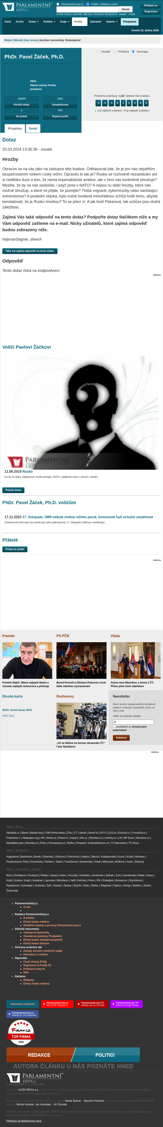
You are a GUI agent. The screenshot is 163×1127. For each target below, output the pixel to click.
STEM (132, 14)
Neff (73, 880)
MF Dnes (129, 837)
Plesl (26, 861)
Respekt (81, 843)
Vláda (115, 636)
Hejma (85, 856)
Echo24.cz (124, 832)
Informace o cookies (35, 954)
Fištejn (44, 875)
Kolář (9, 880)
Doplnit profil (60, 116)
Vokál (97, 861)
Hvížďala (84, 875)
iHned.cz (63, 837)
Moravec (140, 856)
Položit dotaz (22, 104)
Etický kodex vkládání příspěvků (43, 939)
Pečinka (82, 880)
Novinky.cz (32, 843)
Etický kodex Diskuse (36, 943)
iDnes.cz (51, 837)
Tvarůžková (70, 861)
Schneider (26, 885)
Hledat (125, 9)
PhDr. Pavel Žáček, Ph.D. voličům (39, 502)
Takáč (59, 861)
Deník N (92, 832)
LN (120, 837)
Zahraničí (95, 21)
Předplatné (129, 21)
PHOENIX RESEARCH (106, 14)
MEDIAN (87, 14)
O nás (26, 907)
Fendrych (33, 875)
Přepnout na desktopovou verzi (23, 1120)
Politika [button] (49, 21)
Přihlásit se (150, 5)
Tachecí (49, 861)
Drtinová (60, 856)
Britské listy (36, 832)
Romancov (121, 880)
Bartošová (26, 856)
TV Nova (134, 843)
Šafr (49, 885)
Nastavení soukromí (23, 1004)
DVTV (103, 832)
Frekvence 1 (13, 837)
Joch (118, 875)
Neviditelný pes (15, 843)
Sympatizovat (60, 104)
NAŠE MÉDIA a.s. (28, 1089)
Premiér (8, 636)
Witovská (108, 861)
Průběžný (121, 51)
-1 (111, 102)
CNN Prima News (55, 832)
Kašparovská (108, 856)
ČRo (69, 832)
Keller (141, 875)
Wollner (137, 885)
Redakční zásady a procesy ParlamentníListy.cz (52, 925)
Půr (99, 880)
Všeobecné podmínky (36, 932)
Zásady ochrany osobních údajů (42, 950)
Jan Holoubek (43, 1104)
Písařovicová (13, 861)
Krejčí (27, 880)
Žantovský (12, 890)
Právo (43, 843)
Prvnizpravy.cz (57, 843)
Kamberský (129, 875)
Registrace (151, 11)
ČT (75, 832)
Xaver (129, 861)
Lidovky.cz (110, 837)
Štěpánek (105, 885)
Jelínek (109, 875)
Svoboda (40, 885)
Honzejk (72, 875)
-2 (105, 102)
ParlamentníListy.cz (69, 4)
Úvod (7, 21)
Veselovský (85, 861)
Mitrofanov (63, 880)
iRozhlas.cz (95, 837)
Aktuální (103, 51)
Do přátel (21, 116)
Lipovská (50, 880)
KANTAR (77, 14)
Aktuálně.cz (13, 832)
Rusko (18, 471)
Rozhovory (65, 696)
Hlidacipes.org (30, 837)
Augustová (12, 856)
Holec (62, 875)
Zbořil (146, 885)
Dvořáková (20, 875)
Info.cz (83, 837)
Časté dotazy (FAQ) (35, 961)
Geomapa (140, 51)
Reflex (70, 843)
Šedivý (68, 885)
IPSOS (68, 14)
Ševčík (77, 885)
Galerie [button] (112, 21)
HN (42, 837)
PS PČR (62, 636)
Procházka (37, 861)
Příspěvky (15, 128)
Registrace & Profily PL (37, 965)
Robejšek (108, 880)
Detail (33, 128)
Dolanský (48, 856)
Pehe (91, 880)
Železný (139, 861)
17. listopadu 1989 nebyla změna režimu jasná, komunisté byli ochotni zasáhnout (78, 517)
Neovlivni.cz (143, 837)
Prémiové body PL (34, 968)
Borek (37, 856)
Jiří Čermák (60, 1104)
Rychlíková (135, 880)
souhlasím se (130, 728)
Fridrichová (73, 856)
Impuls (74, 837)
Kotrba (18, 880)
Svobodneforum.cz (98, 843)
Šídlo (86, 885)
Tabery (117, 885)
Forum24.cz (139, 832)
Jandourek (97, 875)
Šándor (57, 885)
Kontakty (28, 917)
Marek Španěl (73, 1100)
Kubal (129, 856)
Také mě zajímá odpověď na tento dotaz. (30, 251)
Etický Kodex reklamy (36, 983)
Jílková (95, 856)
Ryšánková (12, 885)
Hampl (54, 875)
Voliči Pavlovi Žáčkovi (26, 347)
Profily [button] (79, 21)
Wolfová (119, 861)
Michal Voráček (25, 1104)
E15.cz (112, 832)
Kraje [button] (64, 21)
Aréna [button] (33, 21)
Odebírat (121, 737)
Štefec (94, 885)
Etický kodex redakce (36, 921)
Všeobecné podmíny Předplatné (42, 936)
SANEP (123, 14)
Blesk (25, 832)
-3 (98, 102)
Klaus (149, 875)
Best (8, 875)
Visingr (127, 885)
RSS (26, 972)
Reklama (28, 980)
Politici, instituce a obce (102, 4)
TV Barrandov (119, 843)
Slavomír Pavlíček (94, 1100)
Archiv (20, 21)
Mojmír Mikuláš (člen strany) (21, 40)
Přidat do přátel (15, 549)
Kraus (121, 856)
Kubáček (37, 880)
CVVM (59, 14)
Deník (83, 832)
